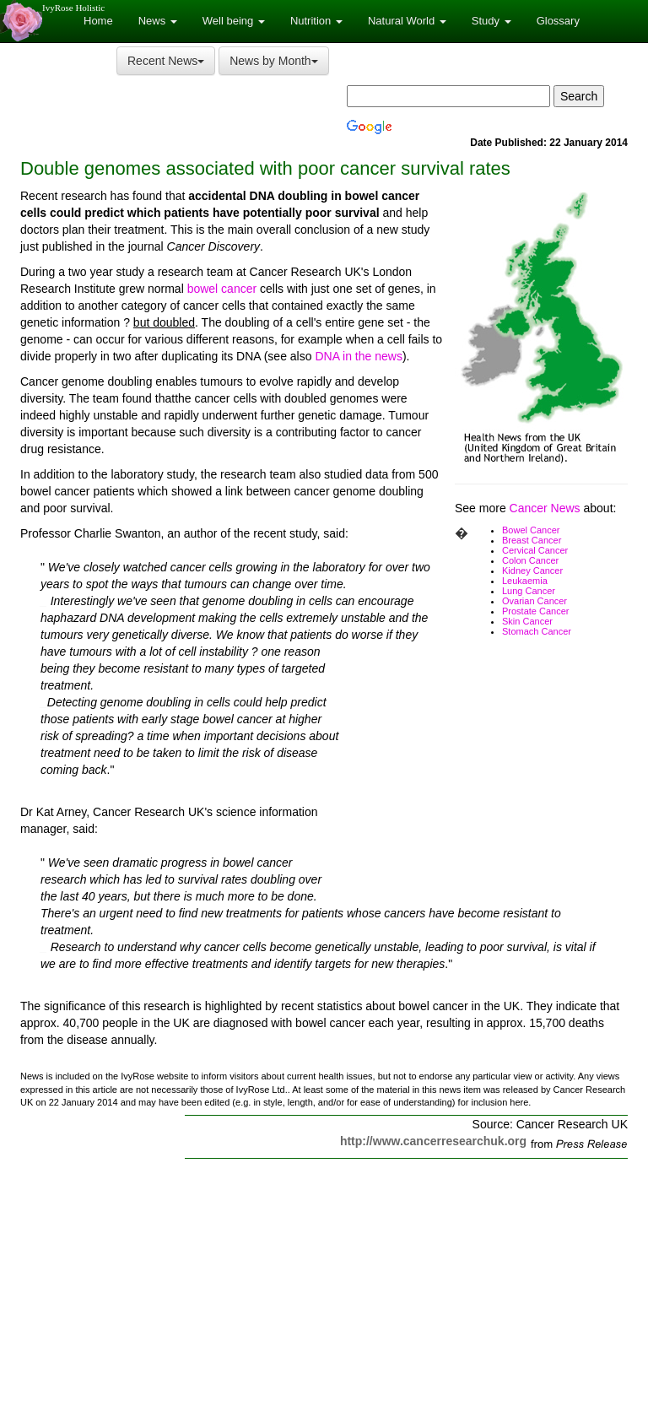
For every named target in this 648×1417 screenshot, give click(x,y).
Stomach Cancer (536, 631)
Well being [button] (233, 20)
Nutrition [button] (316, 20)
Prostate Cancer (535, 611)
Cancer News (545, 508)
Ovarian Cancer (534, 601)
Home (98, 20)
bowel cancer (222, 288)
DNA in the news (358, 356)
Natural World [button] (407, 20)
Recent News (165, 61)
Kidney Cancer (532, 570)
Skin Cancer (527, 621)
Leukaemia (525, 581)
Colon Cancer (530, 560)
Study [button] (491, 20)
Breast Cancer (531, 540)
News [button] (157, 20)
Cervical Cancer (535, 550)
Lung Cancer (528, 591)
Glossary (558, 20)
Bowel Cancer (530, 530)
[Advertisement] (486, 776)
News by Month (273, 61)
